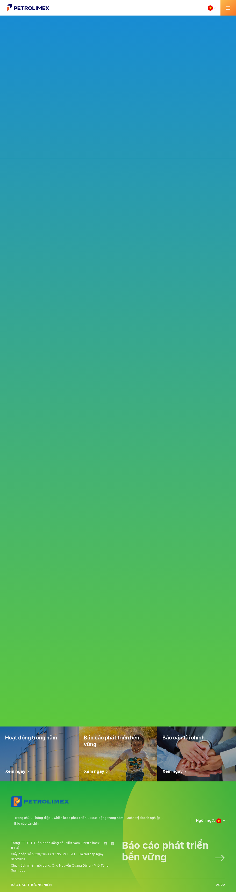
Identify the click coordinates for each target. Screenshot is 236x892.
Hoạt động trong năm (106, 818)
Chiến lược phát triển (70, 818)
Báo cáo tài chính (27, 823)
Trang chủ (22, 818)
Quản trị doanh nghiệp (143, 818)
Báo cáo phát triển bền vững (173, 851)
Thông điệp (42, 818)
